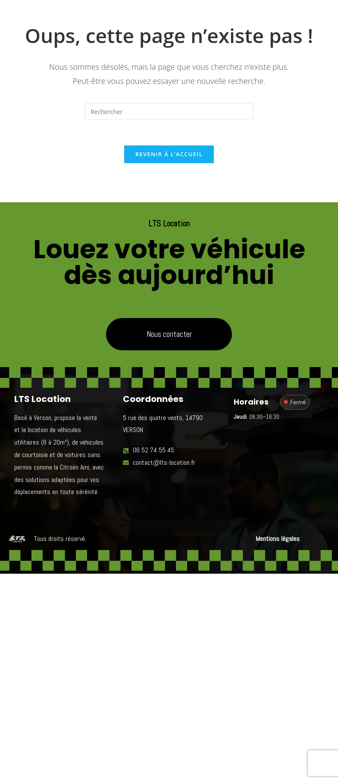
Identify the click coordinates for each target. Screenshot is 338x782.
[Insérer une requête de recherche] (169, 111)
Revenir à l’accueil (169, 155)
